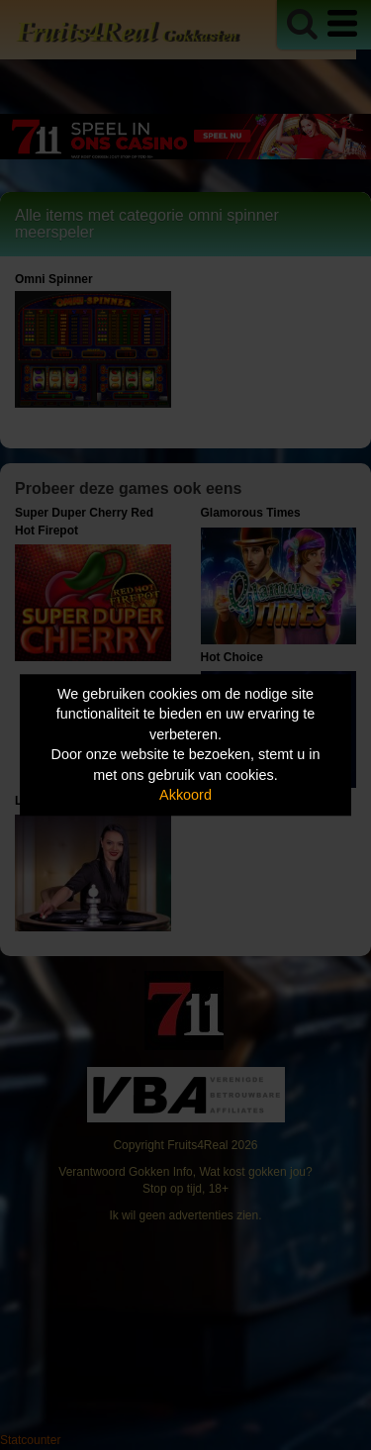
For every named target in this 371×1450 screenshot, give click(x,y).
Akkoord (185, 796)
